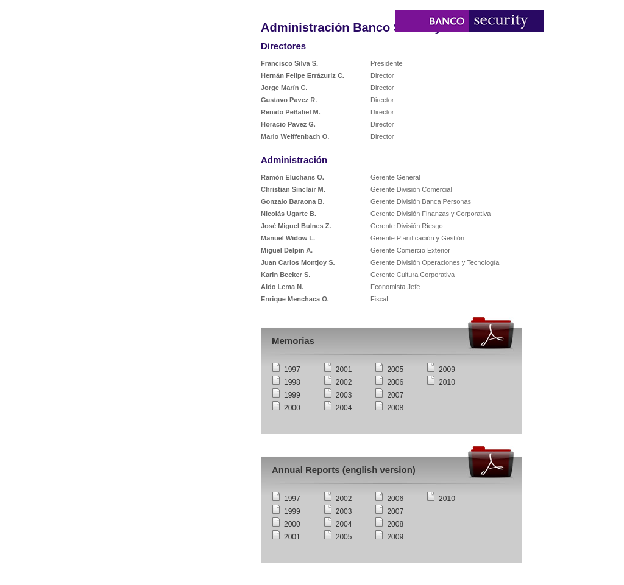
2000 (292, 408)
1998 (292, 382)
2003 (344, 395)
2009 (447, 369)
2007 (395, 395)
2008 (395, 408)
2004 (344, 408)
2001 (344, 369)
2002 (344, 382)
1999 (292, 395)
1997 (292, 369)
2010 (447, 382)
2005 (395, 369)
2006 (395, 382)
